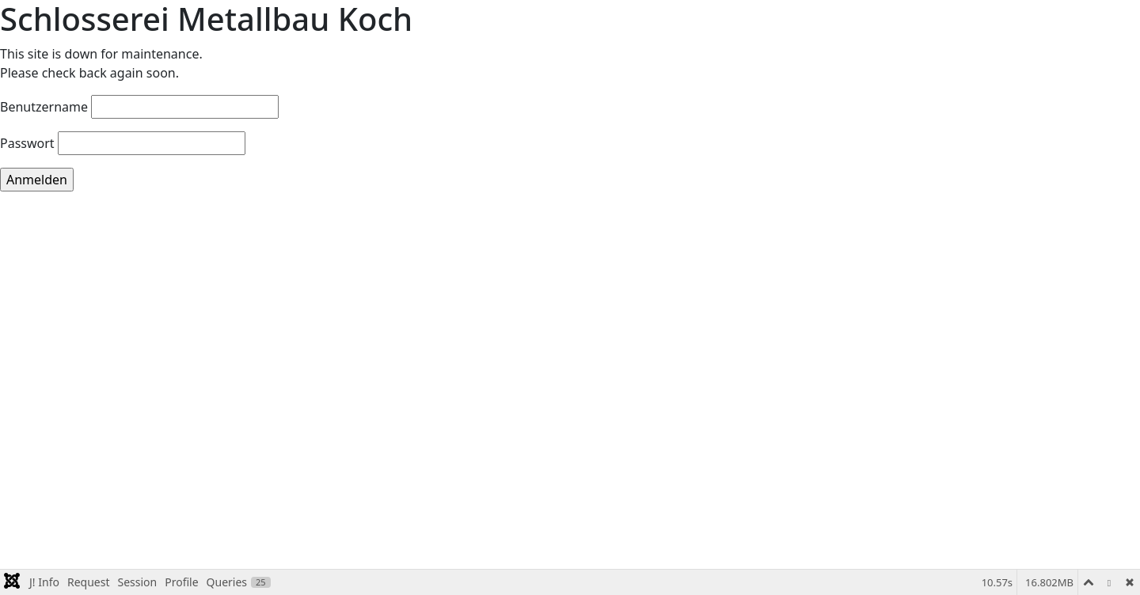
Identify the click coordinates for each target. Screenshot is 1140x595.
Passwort (27, 143)
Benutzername (44, 107)
